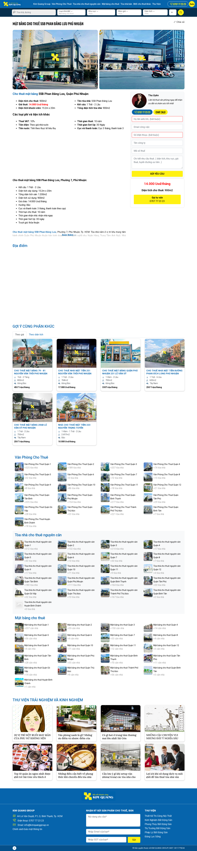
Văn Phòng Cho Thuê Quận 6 (80, 474)
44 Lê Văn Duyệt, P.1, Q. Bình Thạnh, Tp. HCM (39, 816)
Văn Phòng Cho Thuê (62, 4)
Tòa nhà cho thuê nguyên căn (86, 4)
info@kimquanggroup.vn (36, 825)
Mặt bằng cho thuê (110, 4)
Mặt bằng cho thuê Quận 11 (123, 645)
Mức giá (123, 11)
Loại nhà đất (66, 11)
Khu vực (93, 11)
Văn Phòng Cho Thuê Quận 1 (37, 464)
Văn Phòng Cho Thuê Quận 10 (81, 485)
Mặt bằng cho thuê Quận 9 (36, 645)
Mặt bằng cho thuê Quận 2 (79, 625)
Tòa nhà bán (126, 4)
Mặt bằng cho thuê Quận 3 (122, 625)
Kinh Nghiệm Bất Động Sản (158, 820)
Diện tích (150, 11)
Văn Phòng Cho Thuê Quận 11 (124, 485)
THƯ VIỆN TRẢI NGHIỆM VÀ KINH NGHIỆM (48, 700)
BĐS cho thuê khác (142, 4)
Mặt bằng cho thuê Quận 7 (122, 635)
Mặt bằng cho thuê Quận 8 (165, 635)
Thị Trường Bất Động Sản (157, 828)
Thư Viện (156, 4)
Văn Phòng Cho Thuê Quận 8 (166, 474)
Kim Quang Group (41, 4)
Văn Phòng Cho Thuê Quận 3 (123, 464)
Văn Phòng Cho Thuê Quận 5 (37, 474)
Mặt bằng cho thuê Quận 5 (36, 635)
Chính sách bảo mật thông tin (27, 829)
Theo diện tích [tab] (36, 334)
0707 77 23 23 (36, 820)
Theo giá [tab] (19, 334)
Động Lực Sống (153, 836)
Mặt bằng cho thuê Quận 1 (36, 625)
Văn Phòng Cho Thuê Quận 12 (167, 485)
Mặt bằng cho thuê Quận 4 (165, 625)
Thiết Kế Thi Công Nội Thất (158, 816)
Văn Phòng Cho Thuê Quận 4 (166, 464)
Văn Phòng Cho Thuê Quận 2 (80, 464)
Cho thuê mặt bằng (25, 94)
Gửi (134, 839)
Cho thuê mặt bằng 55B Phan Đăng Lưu (34, 232)
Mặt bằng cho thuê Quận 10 (80, 645)
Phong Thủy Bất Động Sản (158, 824)
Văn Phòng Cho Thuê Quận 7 (123, 474)
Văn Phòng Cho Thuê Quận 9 (37, 485)
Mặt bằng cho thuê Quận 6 (79, 635)
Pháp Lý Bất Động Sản (156, 832)
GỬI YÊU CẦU (157, 173)
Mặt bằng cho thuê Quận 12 (166, 645)
